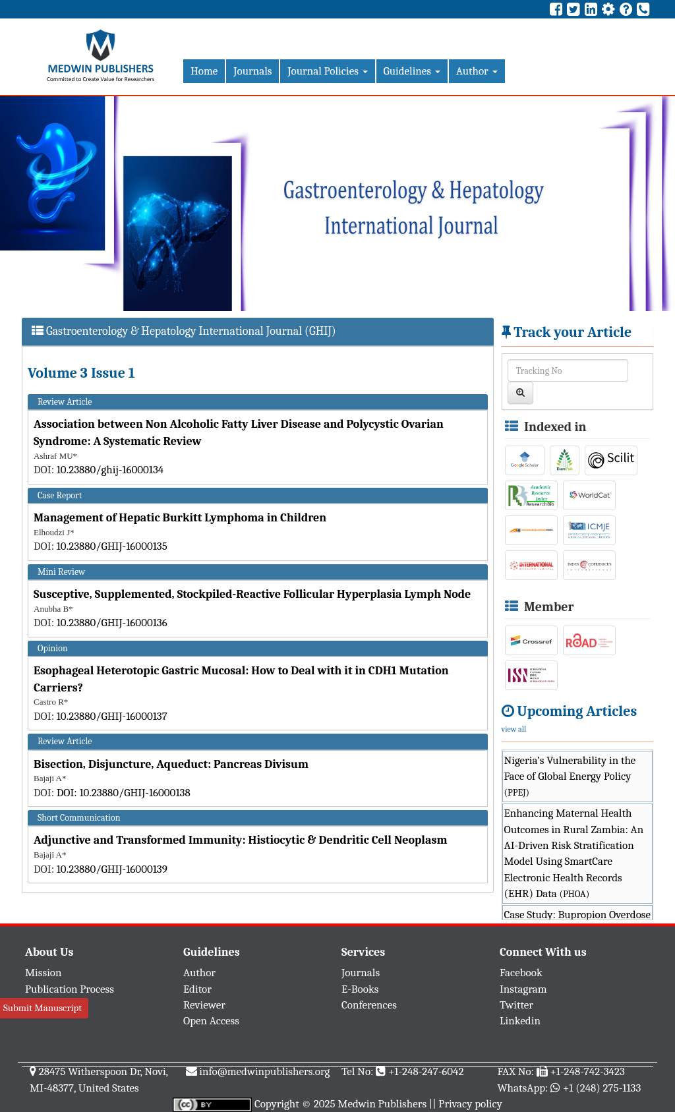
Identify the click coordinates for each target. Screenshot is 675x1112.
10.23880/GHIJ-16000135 (112, 546)
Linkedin (520, 1020)
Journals (252, 71)
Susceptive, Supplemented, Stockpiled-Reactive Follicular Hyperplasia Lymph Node (252, 594)
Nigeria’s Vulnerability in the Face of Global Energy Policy (570, 776)
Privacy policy (470, 1103)
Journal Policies (327, 71)
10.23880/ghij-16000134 (110, 469)
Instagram (523, 989)
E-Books (359, 989)
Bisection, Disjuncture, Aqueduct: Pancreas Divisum (171, 764)
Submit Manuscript (42, 1008)
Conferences (369, 1005)
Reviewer (204, 1005)
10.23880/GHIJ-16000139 (112, 869)
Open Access (211, 1020)
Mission (43, 972)
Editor (197, 989)
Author (477, 71)
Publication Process (69, 989)
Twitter (516, 1005)
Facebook (521, 972)
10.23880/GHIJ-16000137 (112, 716)
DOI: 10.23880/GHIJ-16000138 (124, 792)
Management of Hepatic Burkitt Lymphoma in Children (180, 518)
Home (204, 71)
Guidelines (412, 71)
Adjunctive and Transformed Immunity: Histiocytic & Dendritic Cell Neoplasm (240, 840)
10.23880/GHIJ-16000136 (112, 622)
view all (514, 729)
